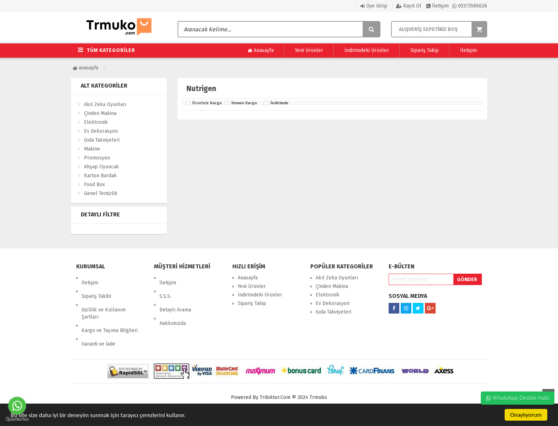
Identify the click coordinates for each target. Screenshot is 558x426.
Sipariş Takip (424, 50)
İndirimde (279, 103)
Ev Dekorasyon (101, 131)
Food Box (94, 185)
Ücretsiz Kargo (206, 103)
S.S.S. (165, 286)
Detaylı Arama (175, 295)
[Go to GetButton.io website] (17, 419)
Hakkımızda (172, 303)
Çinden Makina (100, 113)
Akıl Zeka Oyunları (105, 104)
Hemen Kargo (244, 103)
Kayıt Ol (408, 6)
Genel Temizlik (100, 193)
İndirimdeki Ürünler (366, 50)
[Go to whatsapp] (17, 406)
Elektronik (96, 122)
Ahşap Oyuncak (101, 167)
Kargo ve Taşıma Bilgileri (109, 310)
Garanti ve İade (98, 319)
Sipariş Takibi (96, 286)
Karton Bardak (100, 176)
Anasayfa (261, 50)
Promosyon (97, 158)
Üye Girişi (373, 6)
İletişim (437, 6)
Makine (92, 149)
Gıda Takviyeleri (102, 140)
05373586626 (469, 6)
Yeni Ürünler (309, 50)
